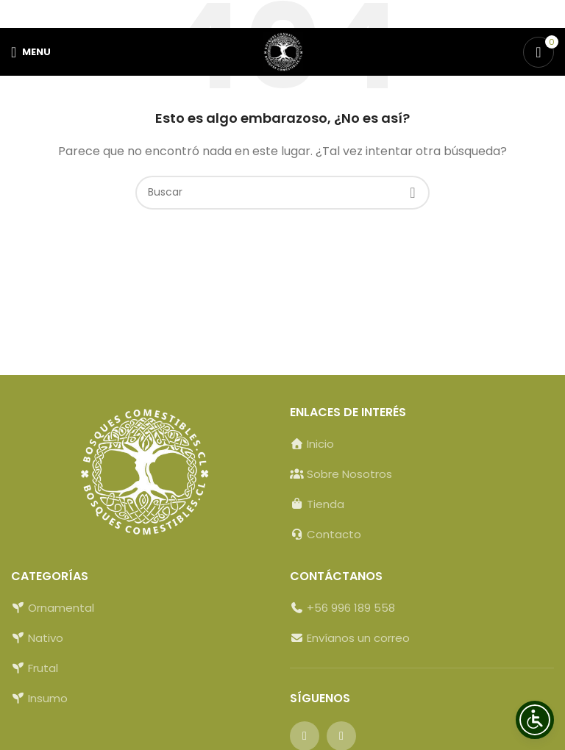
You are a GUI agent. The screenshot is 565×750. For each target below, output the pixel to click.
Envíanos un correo (357, 638)
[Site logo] (283, 51)
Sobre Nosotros (349, 474)
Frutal (43, 668)
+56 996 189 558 (351, 607)
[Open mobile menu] (31, 52)
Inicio (320, 443)
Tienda (325, 504)
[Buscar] (282, 193)
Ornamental (61, 607)
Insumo (48, 698)
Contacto (334, 534)
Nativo (45, 638)
